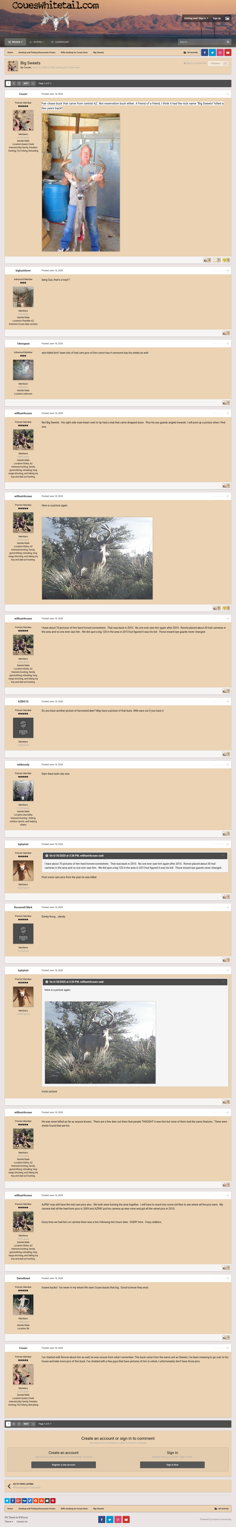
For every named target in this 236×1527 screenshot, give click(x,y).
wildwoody (23, 764)
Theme (9, 1521)
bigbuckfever (23, 270)
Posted (52, 94)
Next (26, 83)
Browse (17, 41)
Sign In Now (172, 1465)
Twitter (212, 52)
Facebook (204, 52)
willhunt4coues (23, 413)
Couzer (27, 67)
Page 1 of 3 (45, 83)
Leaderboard (61, 41)
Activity (38, 41)
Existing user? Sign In (196, 18)
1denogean (23, 343)
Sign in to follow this (196, 63)
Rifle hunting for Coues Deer (65, 67)
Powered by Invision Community (215, 1519)
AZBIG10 (23, 701)
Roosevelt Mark (23, 907)
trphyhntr (23, 844)
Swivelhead (23, 1278)
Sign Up (217, 18)
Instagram (220, 52)
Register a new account (63, 1465)
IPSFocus (23, 1517)
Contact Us (22, 1521)
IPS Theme (10, 1517)
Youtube (227, 52)
